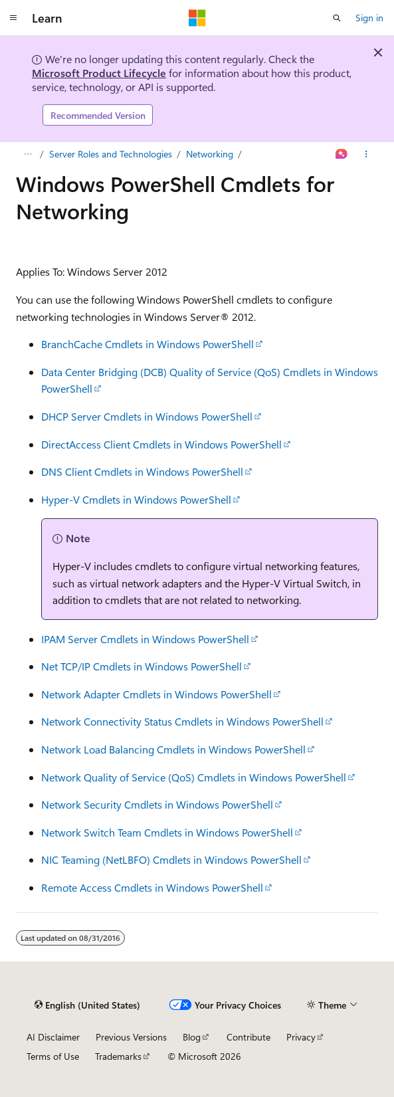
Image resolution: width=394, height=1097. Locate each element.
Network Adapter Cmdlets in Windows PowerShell (156, 694)
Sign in (369, 17)
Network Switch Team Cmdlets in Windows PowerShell (167, 832)
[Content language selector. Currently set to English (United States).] (87, 1004)
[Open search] (337, 18)
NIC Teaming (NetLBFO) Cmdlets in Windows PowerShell (171, 859)
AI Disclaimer (53, 1037)
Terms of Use (53, 1056)
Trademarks (118, 1056)
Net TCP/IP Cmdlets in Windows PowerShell (141, 666)
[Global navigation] (13, 18)
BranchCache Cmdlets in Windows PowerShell (147, 344)
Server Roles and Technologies (110, 154)
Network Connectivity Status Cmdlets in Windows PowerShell (182, 721)
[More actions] (366, 154)
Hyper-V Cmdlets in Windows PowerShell (136, 499)
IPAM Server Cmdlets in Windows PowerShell (145, 639)
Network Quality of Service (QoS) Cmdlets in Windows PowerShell (193, 777)
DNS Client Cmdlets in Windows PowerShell (142, 471)
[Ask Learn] (342, 154)
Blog (192, 1037)
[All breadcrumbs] (27, 154)
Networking (209, 154)
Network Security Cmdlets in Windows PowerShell (157, 804)
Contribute (248, 1037)
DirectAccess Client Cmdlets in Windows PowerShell (161, 444)
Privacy (301, 1037)
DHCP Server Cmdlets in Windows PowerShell (146, 416)
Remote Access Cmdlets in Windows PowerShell (152, 887)
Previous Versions (131, 1037)
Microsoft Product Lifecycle (99, 73)
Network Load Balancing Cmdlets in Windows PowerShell (173, 749)
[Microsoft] (197, 18)
